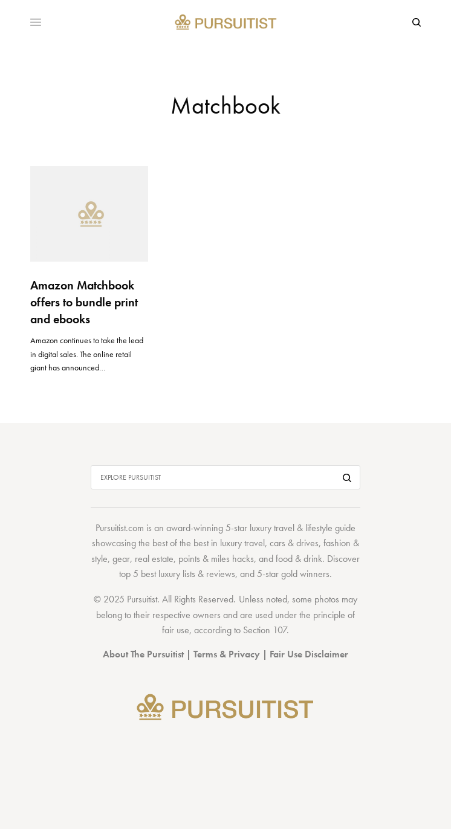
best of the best (180, 543)
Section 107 (265, 630)
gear (121, 558)
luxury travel (242, 543)
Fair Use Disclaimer (309, 654)
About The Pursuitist (143, 654)
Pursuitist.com (120, 527)
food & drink (299, 558)
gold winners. (306, 573)
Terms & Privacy (226, 654)
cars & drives (294, 543)
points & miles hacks (216, 558)
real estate (154, 558)
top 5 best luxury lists (157, 573)
